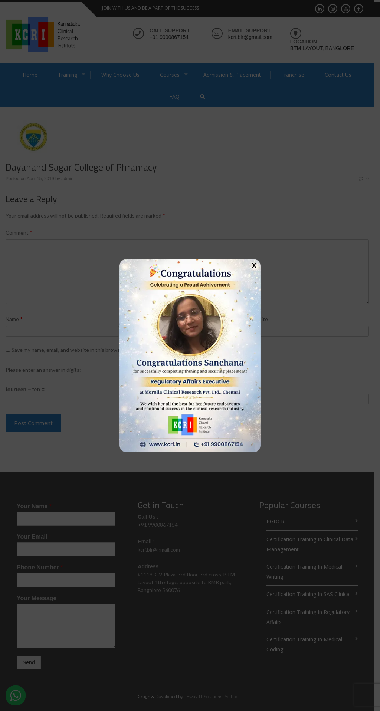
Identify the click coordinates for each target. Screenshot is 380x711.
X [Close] (254, 265)
